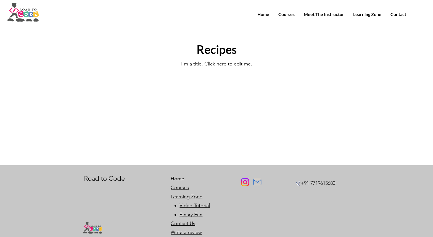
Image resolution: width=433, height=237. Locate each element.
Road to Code (104, 178)
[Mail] (257, 182)
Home (177, 179)
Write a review (186, 232)
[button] (367, 14)
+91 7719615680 (318, 183)
